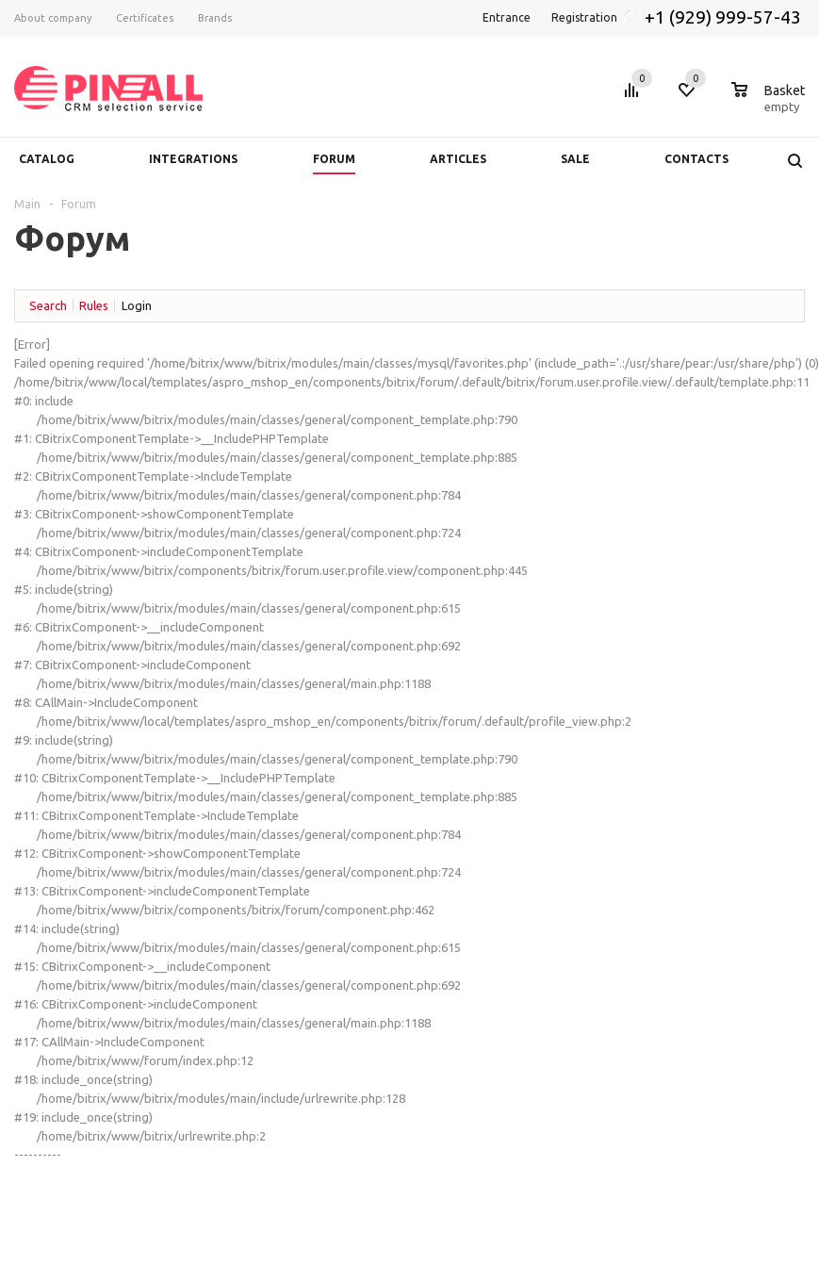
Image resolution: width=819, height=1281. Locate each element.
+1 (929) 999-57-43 (725, 17)
